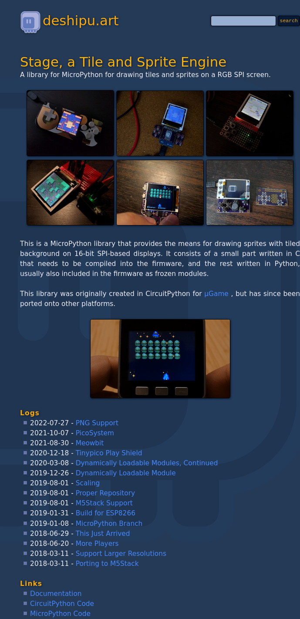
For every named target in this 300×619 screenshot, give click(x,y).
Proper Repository (105, 493)
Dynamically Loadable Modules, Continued (147, 463)
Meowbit (90, 443)
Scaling (88, 483)
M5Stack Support (104, 503)
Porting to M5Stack (107, 564)
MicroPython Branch (109, 524)
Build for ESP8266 (105, 513)
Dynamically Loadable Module (126, 473)
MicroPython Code (60, 614)
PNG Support (97, 423)
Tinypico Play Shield (109, 453)
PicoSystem (95, 433)
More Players (97, 544)
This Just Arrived (103, 534)
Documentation (55, 594)
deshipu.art (69, 20)
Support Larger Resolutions (121, 554)
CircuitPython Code (62, 604)
